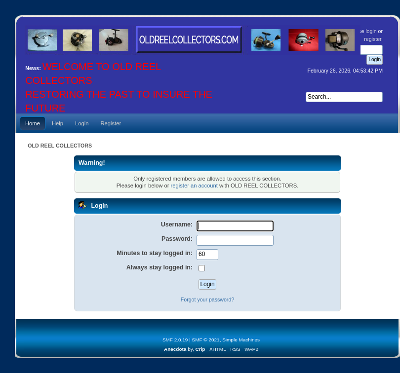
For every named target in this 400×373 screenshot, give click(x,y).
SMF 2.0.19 (175, 339)
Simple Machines (241, 339)
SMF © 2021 (206, 339)
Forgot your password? (207, 299)
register (372, 39)
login (370, 31)
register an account (193, 185)
